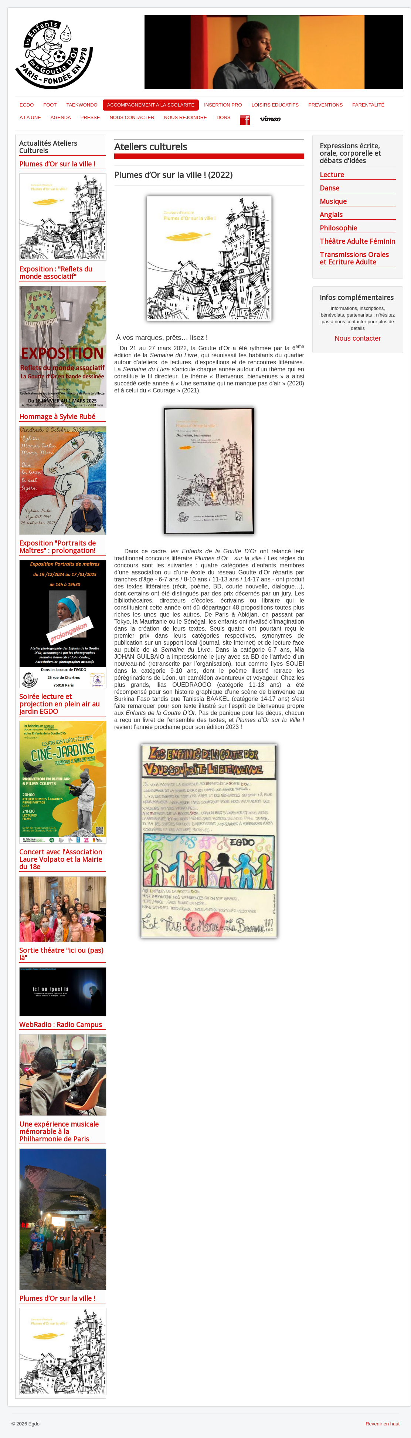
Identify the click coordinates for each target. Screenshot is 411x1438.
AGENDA (61, 117)
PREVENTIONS (325, 105)
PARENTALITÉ (368, 105)
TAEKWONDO (81, 105)
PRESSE (90, 117)
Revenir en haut (383, 1424)
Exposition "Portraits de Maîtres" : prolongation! (57, 547)
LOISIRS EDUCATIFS (275, 105)
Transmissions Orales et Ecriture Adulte (354, 258)
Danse (329, 187)
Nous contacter (357, 338)
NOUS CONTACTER (131, 117)
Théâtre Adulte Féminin (357, 241)
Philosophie (338, 227)
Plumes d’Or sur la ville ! (57, 163)
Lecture (332, 174)
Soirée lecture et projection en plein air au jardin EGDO (59, 704)
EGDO (27, 105)
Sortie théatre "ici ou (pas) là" (61, 954)
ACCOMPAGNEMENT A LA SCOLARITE (150, 105)
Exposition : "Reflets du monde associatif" (55, 272)
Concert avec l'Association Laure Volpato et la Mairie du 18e (60, 859)
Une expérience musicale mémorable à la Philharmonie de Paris (59, 1131)
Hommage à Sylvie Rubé (57, 416)
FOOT (50, 105)
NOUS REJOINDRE (185, 117)
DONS (224, 117)
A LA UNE (30, 117)
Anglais (331, 214)
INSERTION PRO (223, 105)
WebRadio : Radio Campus (60, 1024)
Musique (333, 201)
